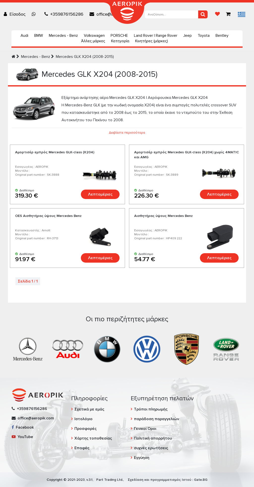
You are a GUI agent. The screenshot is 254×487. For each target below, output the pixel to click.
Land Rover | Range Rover (155, 35)
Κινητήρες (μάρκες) (151, 41)
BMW (38, 35)
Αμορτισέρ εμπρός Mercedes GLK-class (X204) (54, 152)
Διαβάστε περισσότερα (127, 132)
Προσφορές (85, 428)
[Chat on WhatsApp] (35, 14)
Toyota (204, 35)
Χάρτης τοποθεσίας (93, 438)
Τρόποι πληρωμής (150, 409)
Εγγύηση (141, 457)
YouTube (22, 436)
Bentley (222, 35)
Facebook (23, 427)
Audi (24, 35)
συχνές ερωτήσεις (151, 448)
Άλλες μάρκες (93, 41)
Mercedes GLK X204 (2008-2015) (85, 56)
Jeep (187, 35)
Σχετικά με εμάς (89, 409)
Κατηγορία (120, 41)
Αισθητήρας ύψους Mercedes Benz (163, 216)
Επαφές (81, 448)
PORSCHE (119, 35)
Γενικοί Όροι (145, 428)
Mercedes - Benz (63, 35)
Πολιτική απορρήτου (153, 438)
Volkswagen (94, 35)
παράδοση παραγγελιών (156, 418)
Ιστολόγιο (83, 418)
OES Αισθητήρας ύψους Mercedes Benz (48, 216)
